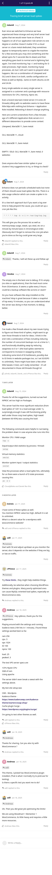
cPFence (9, 616)
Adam (8, 259)
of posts (26, 3)
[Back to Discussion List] (2, 3)
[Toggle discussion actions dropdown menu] (49, 3)
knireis (8, 544)
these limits (10, 580)
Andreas (9, 738)
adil (7, 767)
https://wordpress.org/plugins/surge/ (19, 709)
